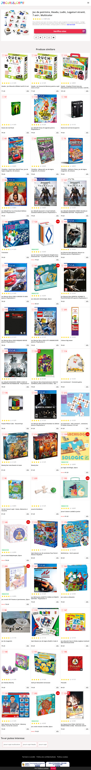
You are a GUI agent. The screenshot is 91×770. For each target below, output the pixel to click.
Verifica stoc (69, 31)
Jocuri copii (43, 744)
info (28, 91)
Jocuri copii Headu (29, 744)
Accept (53, 768)
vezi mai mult (71, 24)
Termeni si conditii (28, 757)
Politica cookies (62, 757)
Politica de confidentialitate (46, 757)
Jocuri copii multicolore (12, 744)
